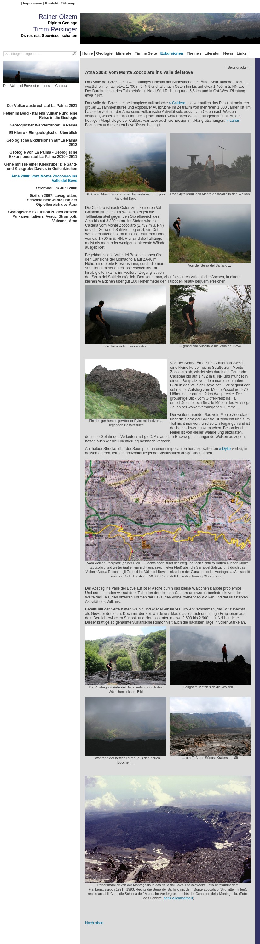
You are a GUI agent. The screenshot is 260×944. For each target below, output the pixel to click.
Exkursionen (171, 53)
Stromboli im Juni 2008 (56, 188)
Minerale (123, 53)
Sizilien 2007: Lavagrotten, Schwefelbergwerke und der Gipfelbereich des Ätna (52, 200)
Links (241, 53)
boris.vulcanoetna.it (178, 898)
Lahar (234, 120)
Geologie (104, 53)
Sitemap (68, 3)
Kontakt (51, 3)
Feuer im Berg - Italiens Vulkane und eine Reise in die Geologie (40, 115)
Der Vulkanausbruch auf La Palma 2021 (42, 106)
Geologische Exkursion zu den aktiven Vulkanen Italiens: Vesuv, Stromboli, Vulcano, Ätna (42, 216)
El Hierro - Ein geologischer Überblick (43, 133)
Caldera (178, 103)
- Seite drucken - (238, 67)
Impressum (32, 3)
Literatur (212, 53)
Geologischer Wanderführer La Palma (43, 125)
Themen (194, 53)
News (228, 53)
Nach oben (94, 923)
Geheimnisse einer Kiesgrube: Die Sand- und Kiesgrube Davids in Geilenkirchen (40, 166)
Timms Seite (146, 53)
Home (87, 53)
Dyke (226, 449)
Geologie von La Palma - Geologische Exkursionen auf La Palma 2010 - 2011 (43, 154)
